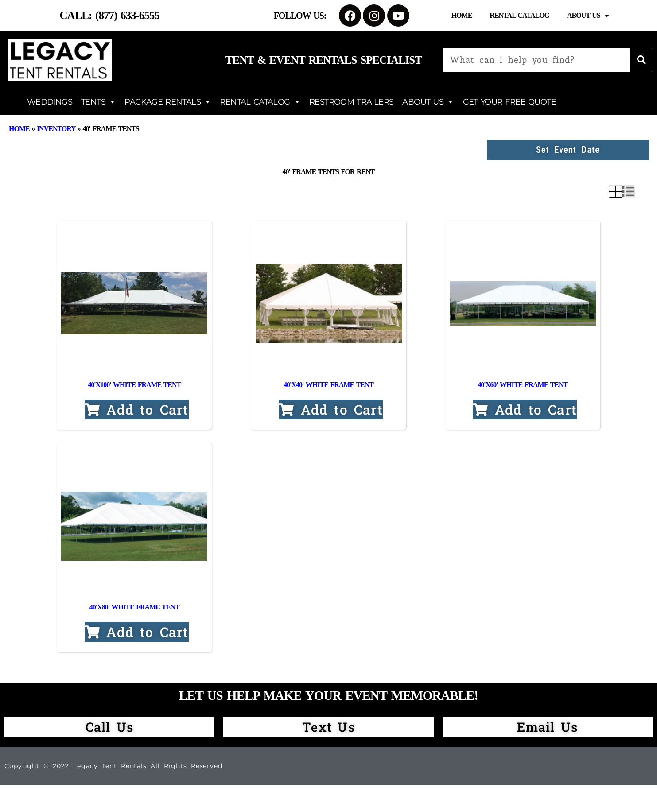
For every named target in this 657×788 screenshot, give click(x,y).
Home (461, 15)
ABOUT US (428, 102)
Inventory (56, 128)
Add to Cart (137, 411)
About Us (588, 15)
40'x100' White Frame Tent (134, 386)
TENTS (98, 102)
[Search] (641, 60)
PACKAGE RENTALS (167, 102)
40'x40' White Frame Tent (328, 386)
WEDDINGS (49, 102)
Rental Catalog (519, 15)
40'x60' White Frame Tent (523, 386)
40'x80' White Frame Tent (134, 609)
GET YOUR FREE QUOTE (509, 102)
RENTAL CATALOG (260, 102)
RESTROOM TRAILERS (351, 102)
